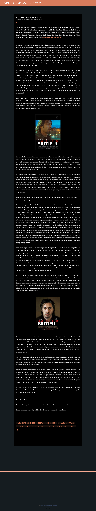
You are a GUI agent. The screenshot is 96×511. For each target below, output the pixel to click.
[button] (17, 23)
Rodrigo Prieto (44, 426)
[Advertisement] (25, 458)
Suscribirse (37, 3)
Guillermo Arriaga (66, 423)
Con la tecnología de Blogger (48, 505)
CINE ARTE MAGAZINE (17, 2)
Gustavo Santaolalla (26, 426)
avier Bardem (50, 423)
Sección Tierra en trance (64, 426)
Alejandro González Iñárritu (30, 423)
